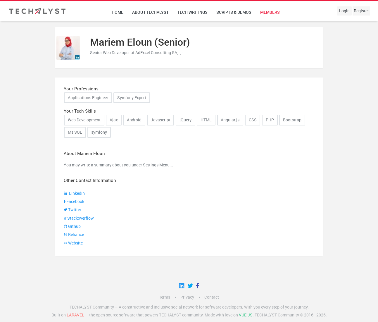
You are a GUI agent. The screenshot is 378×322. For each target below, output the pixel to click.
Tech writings (192, 12)
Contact (211, 297)
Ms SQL (75, 132)
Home (117, 12)
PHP (270, 120)
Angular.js (230, 120)
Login (344, 10)
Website (73, 243)
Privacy (187, 297)
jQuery (185, 120)
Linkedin (74, 193)
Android (134, 120)
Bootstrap (292, 120)
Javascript (160, 120)
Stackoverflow (79, 218)
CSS (253, 120)
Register (361, 10)
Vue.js (246, 315)
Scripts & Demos (233, 12)
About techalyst (150, 12)
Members (270, 12)
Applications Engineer (88, 97)
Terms (164, 297)
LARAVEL (75, 315)
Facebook (74, 201)
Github (72, 226)
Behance (74, 234)
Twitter (72, 209)
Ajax (114, 120)
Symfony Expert (131, 97)
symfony (99, 132)
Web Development (84, 120)
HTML (206, 120)
